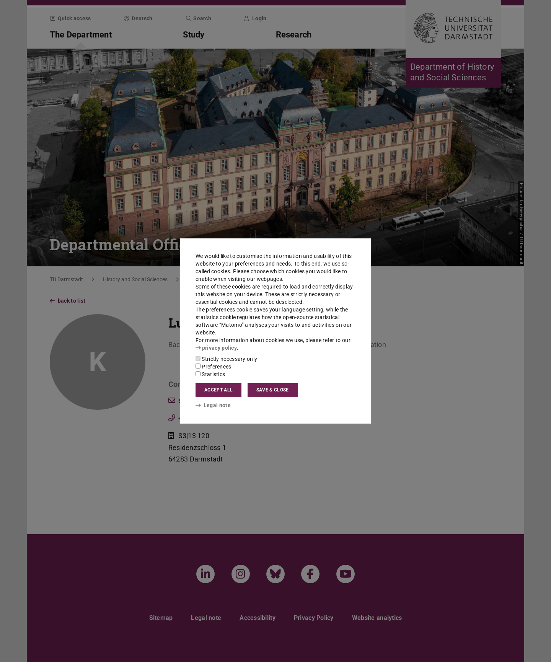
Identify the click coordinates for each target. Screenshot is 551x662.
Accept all (218, 390)
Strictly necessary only (226, 359)
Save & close (272, 390)
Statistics (210, 374)
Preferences (213, 367)
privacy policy (216, 348)
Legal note (213, 405)
